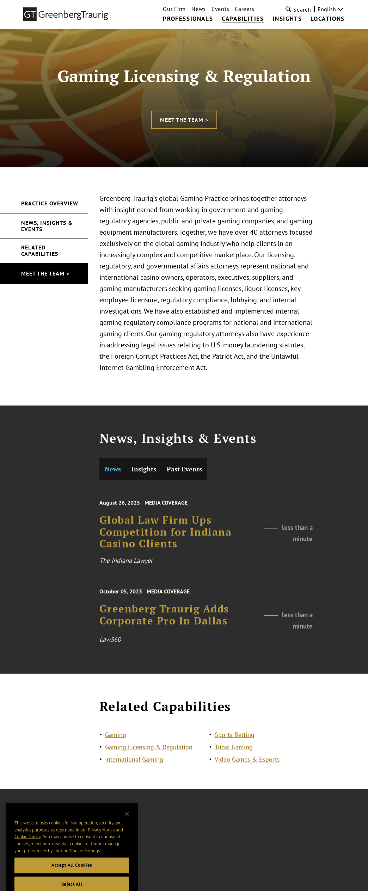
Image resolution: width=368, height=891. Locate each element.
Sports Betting (234, 735)
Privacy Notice (101, 837)
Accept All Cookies (71, 873)
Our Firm (174, 9)
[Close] (127, 821)
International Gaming (134, 760)
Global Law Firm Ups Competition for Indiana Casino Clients (165, 572)
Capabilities (243, 19)
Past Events (184, 505)
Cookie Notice (27, 844)
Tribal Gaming (234, 748)
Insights (287, 19)
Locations (327, 19)
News (198, 9)
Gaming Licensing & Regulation (148, 748)
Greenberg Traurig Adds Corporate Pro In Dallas (164, 655)
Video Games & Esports (247, 760)
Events (220, 9)
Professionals (188, 19)
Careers (244, 9)
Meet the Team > (184, 119)
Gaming (115, 735)
